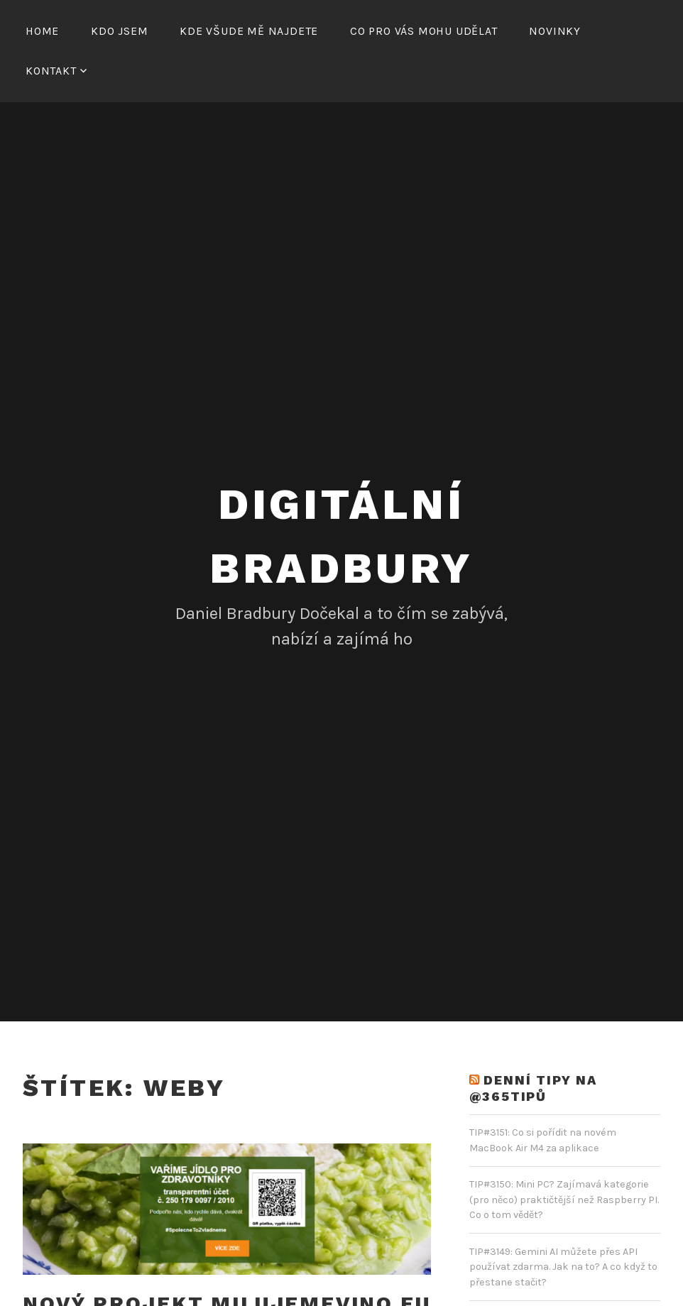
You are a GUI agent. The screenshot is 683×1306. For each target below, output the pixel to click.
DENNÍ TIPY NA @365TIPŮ (533, 1088)
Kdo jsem (119, 31)
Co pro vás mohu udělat (424, 31)
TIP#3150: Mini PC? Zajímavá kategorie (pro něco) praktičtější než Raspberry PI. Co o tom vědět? (564, 1199)
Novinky (555, 31)
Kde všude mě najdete (249, 31)
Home (42, 31)
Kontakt (51, 70)
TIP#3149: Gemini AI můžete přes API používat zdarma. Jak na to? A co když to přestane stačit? (563, 1267)
